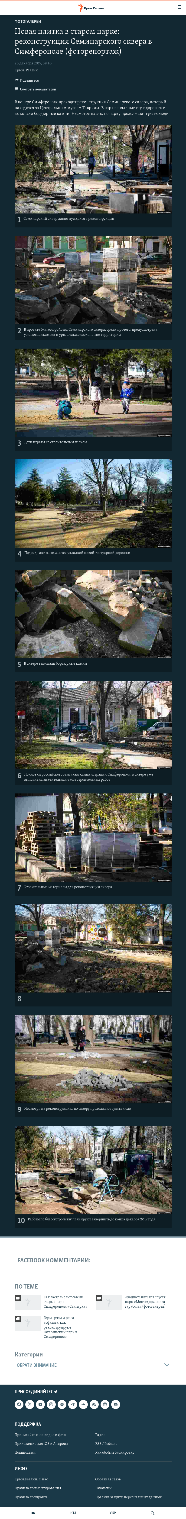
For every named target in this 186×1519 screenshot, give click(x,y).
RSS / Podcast (106, 1444)
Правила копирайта (31, 1497)
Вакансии (103, 1488)
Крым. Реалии (26, 70)
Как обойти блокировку (114, 1453)
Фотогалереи (28, 22)
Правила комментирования (38, 1488)
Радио (100, 1435)
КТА (73, 1513)
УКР (113, 1513)
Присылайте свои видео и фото (40, 1435)
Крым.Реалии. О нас (31, 1479)
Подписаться (25, 1453)
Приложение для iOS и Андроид (41, 1444)
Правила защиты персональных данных (128, 1497)
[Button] (27, 81)
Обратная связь (108, 1479)
